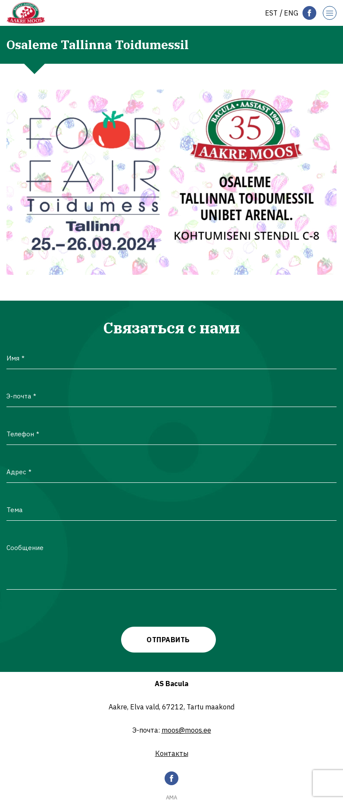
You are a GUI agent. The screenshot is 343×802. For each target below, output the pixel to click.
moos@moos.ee (186, 730)
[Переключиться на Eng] (291, 13)
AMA (171, 797)
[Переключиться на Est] (271, 13)
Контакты (171, 753)
